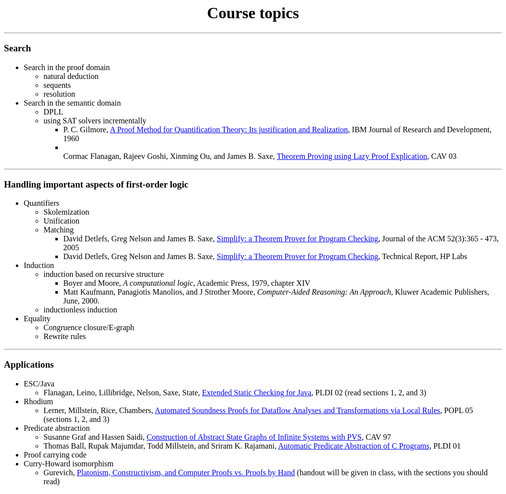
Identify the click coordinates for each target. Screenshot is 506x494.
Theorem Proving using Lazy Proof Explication (352, 156)
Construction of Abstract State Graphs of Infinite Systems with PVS (254, 437)
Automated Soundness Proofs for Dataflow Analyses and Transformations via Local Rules (297, 410)
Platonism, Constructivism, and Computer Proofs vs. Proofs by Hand (186, 472)
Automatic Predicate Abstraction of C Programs (353, 446)
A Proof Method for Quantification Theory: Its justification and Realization (229, 129)
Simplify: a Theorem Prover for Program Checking (298, 238)
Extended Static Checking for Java (256, 392)
